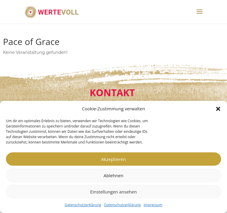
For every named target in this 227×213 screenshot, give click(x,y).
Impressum (153, 204)
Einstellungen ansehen (113, 192)
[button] (218, 109)
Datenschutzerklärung (83, 204)
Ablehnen (114, 175)
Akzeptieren (113, 159)
